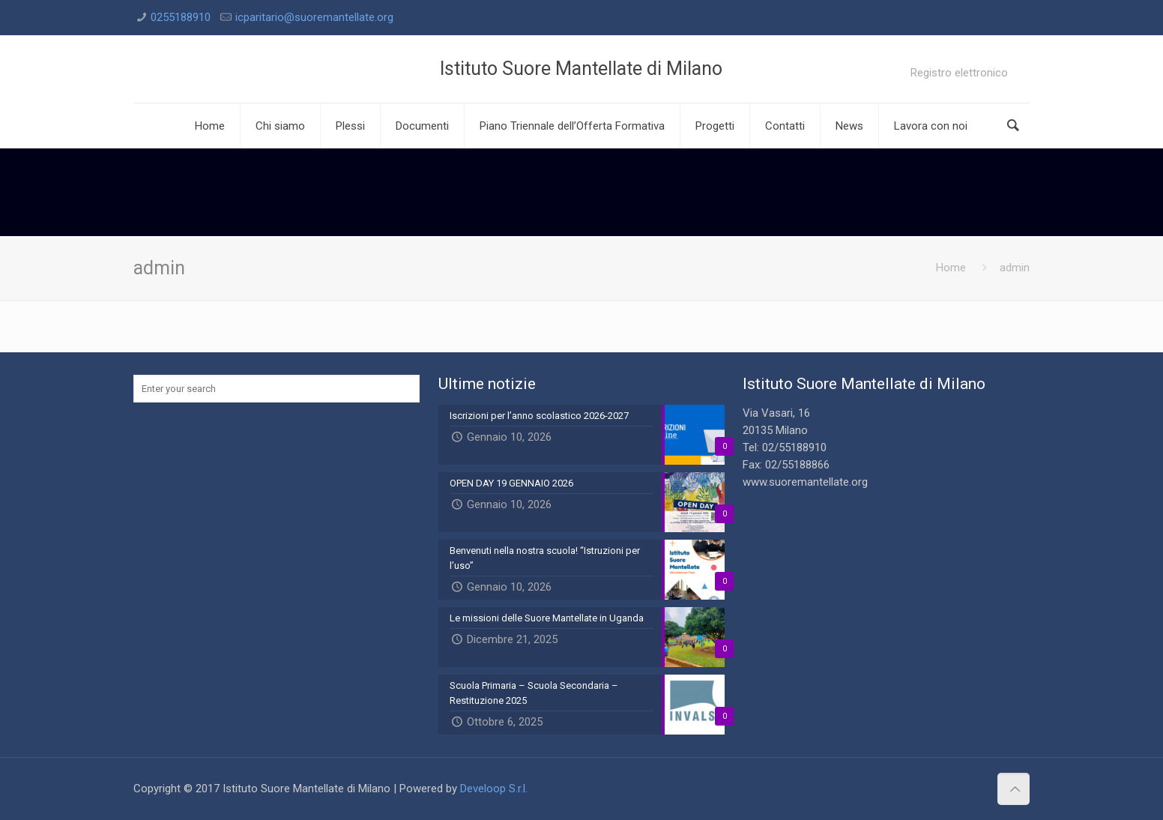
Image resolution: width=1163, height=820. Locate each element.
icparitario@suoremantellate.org (314, 17)
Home (951, 267)
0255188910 (181, 17)
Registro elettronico (959, 73)
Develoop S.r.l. (494, 788)
